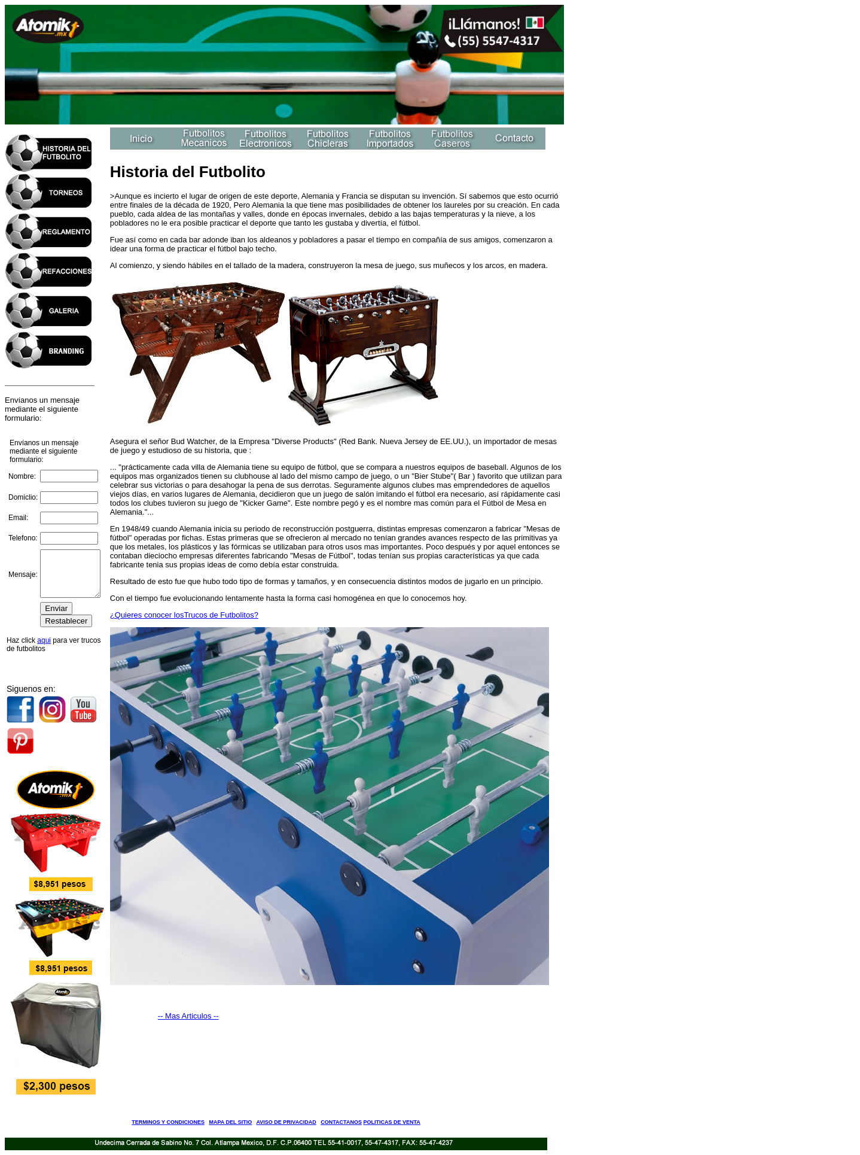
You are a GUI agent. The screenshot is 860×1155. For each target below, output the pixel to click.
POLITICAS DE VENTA (391, 1122)
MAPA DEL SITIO (230, 1122)
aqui (44, 645)
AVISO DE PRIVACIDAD (286, 1122)
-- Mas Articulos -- (191, 1015)
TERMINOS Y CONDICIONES (168, 1122)
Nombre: (22, 471)
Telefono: (23, 534)
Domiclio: (23, 493)
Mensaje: (23, 574)
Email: (18, 513)
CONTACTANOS (341, 1122)
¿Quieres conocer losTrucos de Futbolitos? (187, 614)
